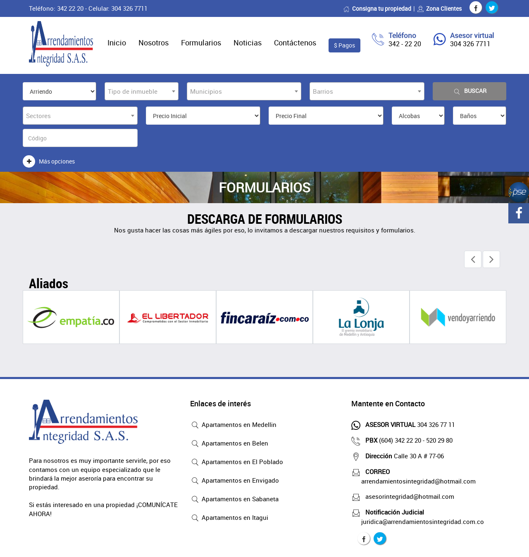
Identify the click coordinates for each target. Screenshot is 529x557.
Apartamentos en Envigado (234, 481)
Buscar (469, 91)
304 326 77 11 (408, 424)
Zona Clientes (439, 8)
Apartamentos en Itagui (229, 518)
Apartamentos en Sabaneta (234, 500)
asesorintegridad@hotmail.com (407, 496)
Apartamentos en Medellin (233, 425)
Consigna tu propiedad (377, 8)
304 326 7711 (470, 43)
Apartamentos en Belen (229, 444)
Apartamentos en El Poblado (236, 462)
